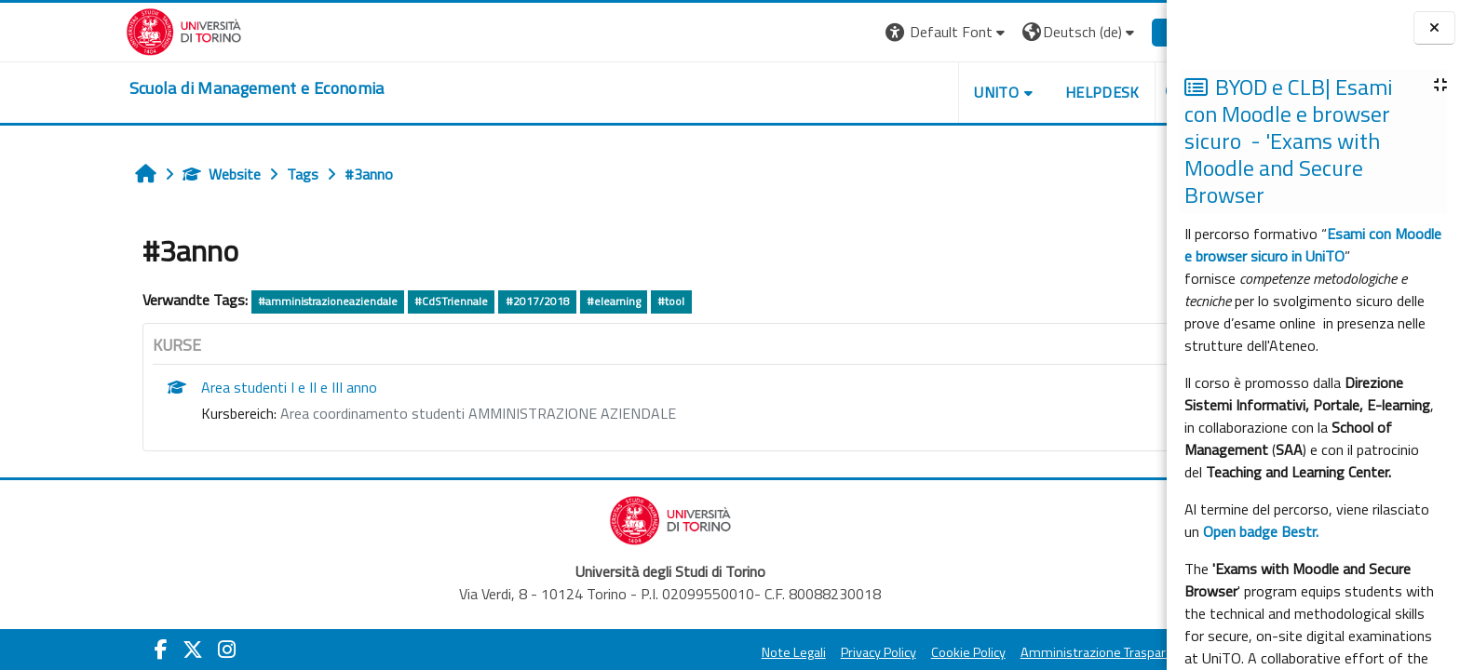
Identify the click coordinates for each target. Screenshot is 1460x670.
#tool (584, 301)
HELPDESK (1016, 92)
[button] (861, 32)
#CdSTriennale (364, 301)
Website (135, 174)
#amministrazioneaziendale (241, 301)
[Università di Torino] (97, 30)
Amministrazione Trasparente (1020, 652)
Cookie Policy (882, 652)
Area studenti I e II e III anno (203, 387)
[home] (170, 88)
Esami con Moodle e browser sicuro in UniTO (1312, 244)
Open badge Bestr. (1260, 531)
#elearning (527, 301)
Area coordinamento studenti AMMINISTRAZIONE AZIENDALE (391, 413)
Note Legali (707, 652)
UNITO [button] (909, 92)
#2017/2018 (450, 301)
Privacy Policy (792, 652)
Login (1096, 31)
